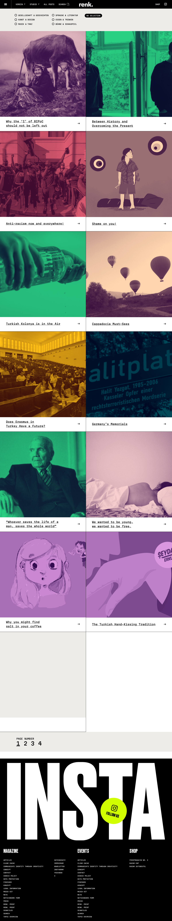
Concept (7, 869)
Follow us (112, 811)
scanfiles (8, 910)
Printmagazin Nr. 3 (139, 860)
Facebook (58, 873)
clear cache (9, 863)
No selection (93, 16)
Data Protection (11, 879)
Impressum (58, 863)
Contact (7, 873)
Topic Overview (10, 917)
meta (5, 895)
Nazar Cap (134, 863)
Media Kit (8, 891)
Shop (157, 4)
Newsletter (59, 866)
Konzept (7, 885)
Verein (20, 4)
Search (6, 913)
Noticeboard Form (11, 898)
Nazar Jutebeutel (138, 866)
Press (6, 901)
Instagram (58, 869)
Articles (7, 860)
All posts (49, 4)
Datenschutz (59, 860)
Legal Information (12, 888)
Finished (7, 882)
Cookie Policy (10, 876)
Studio (34, 4)
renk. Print (9, 904)
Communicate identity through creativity (23, 866)
